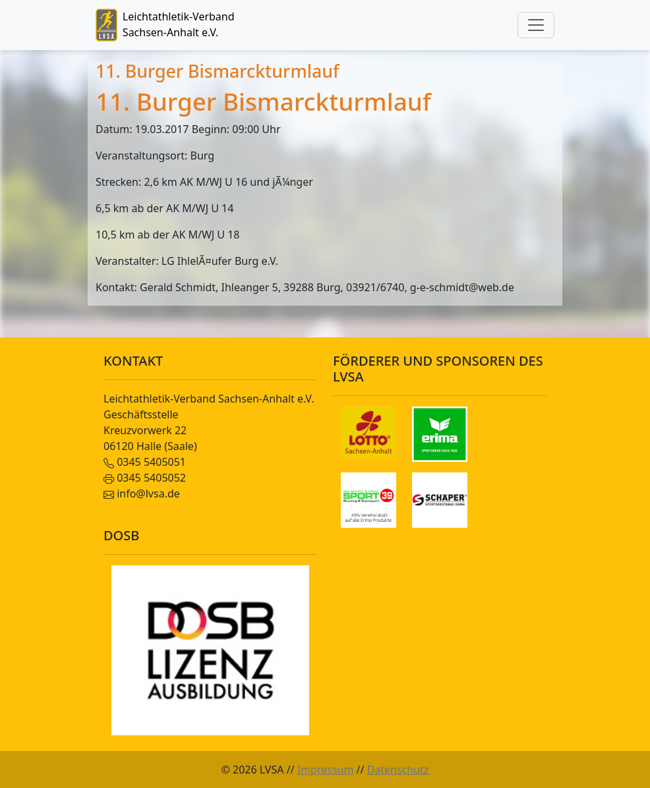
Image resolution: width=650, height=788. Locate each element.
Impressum (325, 769)
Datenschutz (398, 769)
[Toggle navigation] (535, 25)
